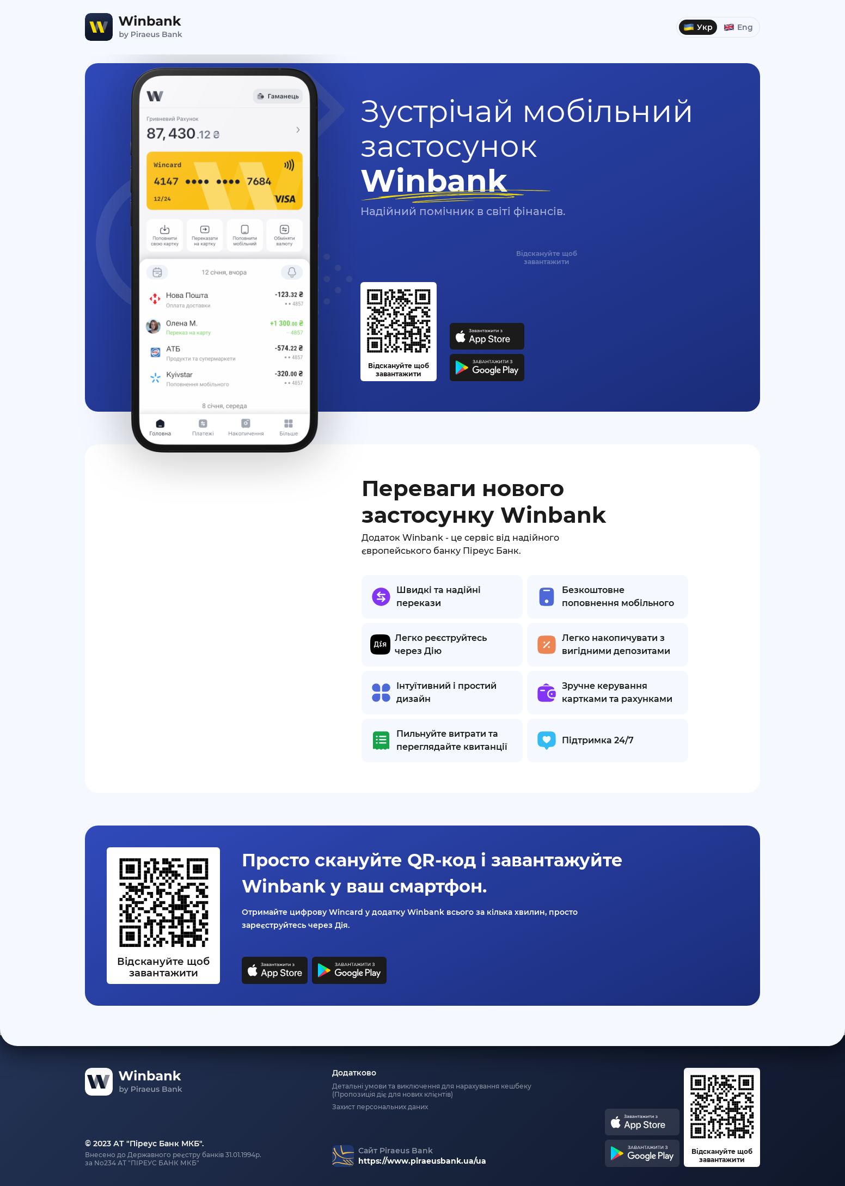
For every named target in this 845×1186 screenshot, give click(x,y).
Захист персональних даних (380, 1107)
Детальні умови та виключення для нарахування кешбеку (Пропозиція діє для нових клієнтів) (431, 1090)
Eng (738, 27)
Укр (698, 27)
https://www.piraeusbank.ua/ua (422, 1161)
